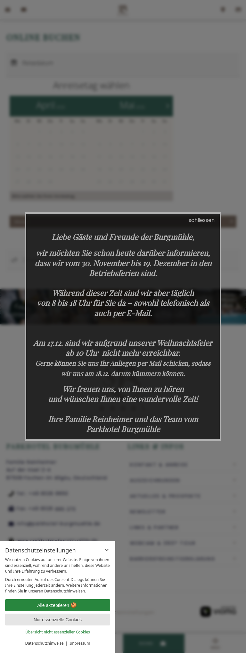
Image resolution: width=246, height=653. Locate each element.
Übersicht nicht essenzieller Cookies (57, 632)
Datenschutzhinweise (44, 643)
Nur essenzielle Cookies (58, 619)
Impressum (80, 643)
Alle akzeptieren (57, 605)
